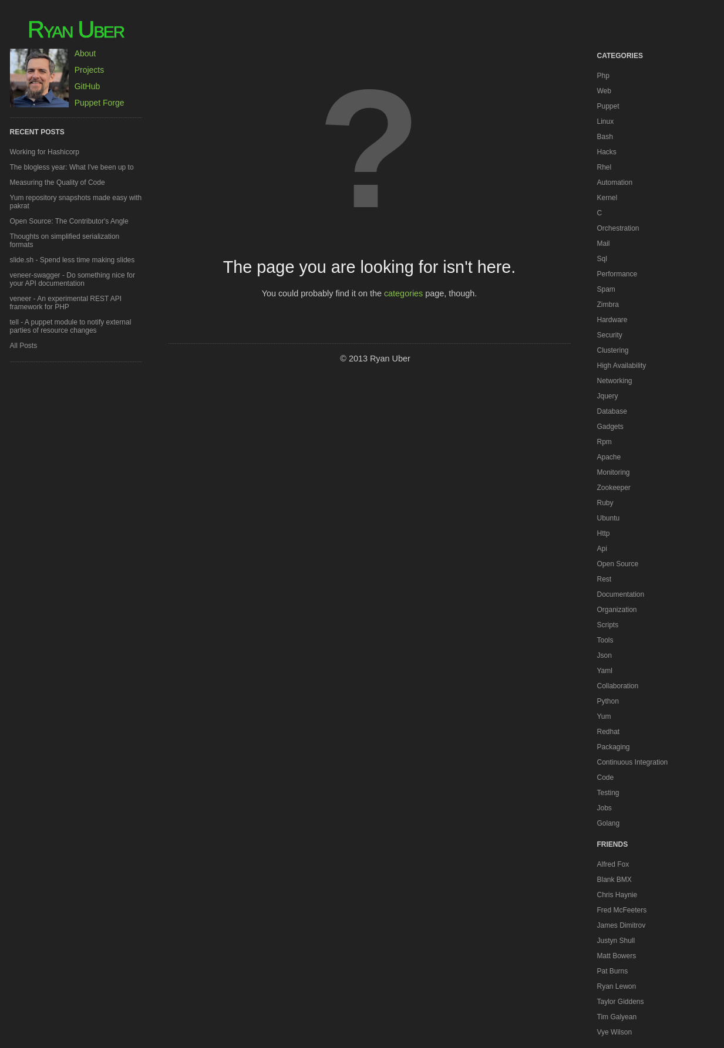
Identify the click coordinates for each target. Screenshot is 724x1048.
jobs (604, 808)
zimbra (608, 304)
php (603, 76)
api (602, 549)
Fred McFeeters (622, 910)
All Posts (24, 346)
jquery (607, 396)
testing (608, 793)
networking (614, 381)
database (612, 411)
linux (605, 121)
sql (602, 259)
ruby (605, 503)
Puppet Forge (99, 102)
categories (403, 293)
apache (609, 457)
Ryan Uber (76, 29)
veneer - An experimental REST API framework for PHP (66, 303)
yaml (604, 671)
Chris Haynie (617, 895)
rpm (604, 442)
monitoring (613, 472)
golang (608, 823)
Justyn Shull (616, 941)
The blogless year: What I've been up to (72, 167)
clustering (613, 350)
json (604, 655)
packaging (613, 747)
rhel (604, 167)
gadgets (610, 426)
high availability (621, 365)
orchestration (618, 228)
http (603, 533)
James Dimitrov (621, 925)
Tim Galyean (617, 1017)
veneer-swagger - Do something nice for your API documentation (72, 279)
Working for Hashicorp (45, 152)
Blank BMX (614, 879)
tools (605, 640)
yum (604, 716)
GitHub (87, 86)
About (85, 53)
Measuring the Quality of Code (57, 182)
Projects (90, 70)
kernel (607, 198)
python (608, 701)
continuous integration (632, 762)
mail (603, 243)
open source (618, 564)
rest (604, 579)
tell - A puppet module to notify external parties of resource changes (71, 326)
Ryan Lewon (617, 986)
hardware (612, 320)
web (604, 91)
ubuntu (608, 518)
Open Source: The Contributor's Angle (69, 221)
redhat (608, 732)
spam (606, 289)
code (605, 777)
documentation (621, 594)
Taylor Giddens (620, 1002)
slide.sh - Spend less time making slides (72, 260)
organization (617, 610)
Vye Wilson (614, 1032)
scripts (608, 625)
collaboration (618, 686)
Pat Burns (612, 971)
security (609, 335)
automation (615, 182)
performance (617, 274)
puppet (608, 106)
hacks (607, 152)
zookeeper (614, 488)
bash (605, 137)
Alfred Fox (613, 864)
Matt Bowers (617, 956)
